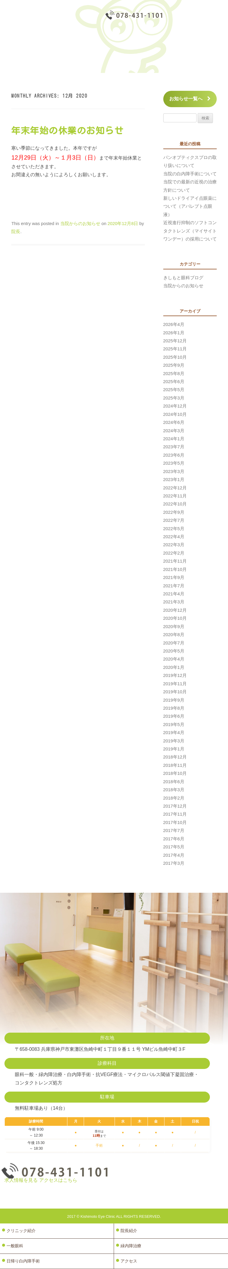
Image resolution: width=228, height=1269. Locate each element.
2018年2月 (173, 798)
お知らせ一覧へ (189, 98)
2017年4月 (173, 855)
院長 (15, 231)
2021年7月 (173, 585)
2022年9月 (173, 512)
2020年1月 (173, 667)
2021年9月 (173, 577)
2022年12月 (175, 488)
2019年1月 (173, 749)
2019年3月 (173, 741)
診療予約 (198, 16)
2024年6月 (173, 422)
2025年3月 (173, 398)
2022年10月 (175, 504)
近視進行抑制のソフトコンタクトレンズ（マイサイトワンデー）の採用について (190, 230)
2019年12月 (175, 675)
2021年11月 (175, 561)
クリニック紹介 (21, 1230)
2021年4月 (173, 593)
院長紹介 (129, 1230)
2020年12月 (175, 610)
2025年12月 (175, 340)
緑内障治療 (131, 1245)
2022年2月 (173, 553)
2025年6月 (173, 381)
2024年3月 (173, 430)
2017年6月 (173, 838)
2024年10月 (175, 414)
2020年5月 (173, 651)
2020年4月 (173, 659)
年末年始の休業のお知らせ (67, 130)
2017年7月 (173, 830)
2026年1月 (173, 332)
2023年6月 (173, 455)
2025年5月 (173, 389)
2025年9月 (173, 365)
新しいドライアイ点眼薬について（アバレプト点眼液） (190, 206)
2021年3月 (173, 602)
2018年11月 (175, 765)
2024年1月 (173, 438)
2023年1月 (173, 479)
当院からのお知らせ (80, 223)
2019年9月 (173, 700)
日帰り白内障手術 (23, 1261)
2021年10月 (175, 569)
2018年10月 (175, 773)
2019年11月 (175, 683)
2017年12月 (175, 806)
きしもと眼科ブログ (183, 277)
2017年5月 (173, 847)
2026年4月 (173, 324)
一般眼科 (15, 1245)
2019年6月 (173, 716)
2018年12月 (175, 757)
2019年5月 (173, 724)
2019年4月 (173, 732)
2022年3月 (173, 544)
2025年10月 (175, 357)
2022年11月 (175, 496)
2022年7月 (173, 520)
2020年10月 (175, 618)
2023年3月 (173, 471)
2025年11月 (175, 348)
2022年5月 (173, 528)
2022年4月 (173, 536)
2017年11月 (175, 814)
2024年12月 (175, 406)
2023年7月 (173, 446)
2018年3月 (173, 789)
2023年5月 (173, 463)
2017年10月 (175, 822)
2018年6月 (173, 781)
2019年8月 (173, 708)
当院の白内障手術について (190, 173)
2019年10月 (175, 691)
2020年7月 (173, 643)
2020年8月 (173, 634)
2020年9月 (173, 626)
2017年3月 (173, 863)
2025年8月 (173, 373)
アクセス (129, 1261)
